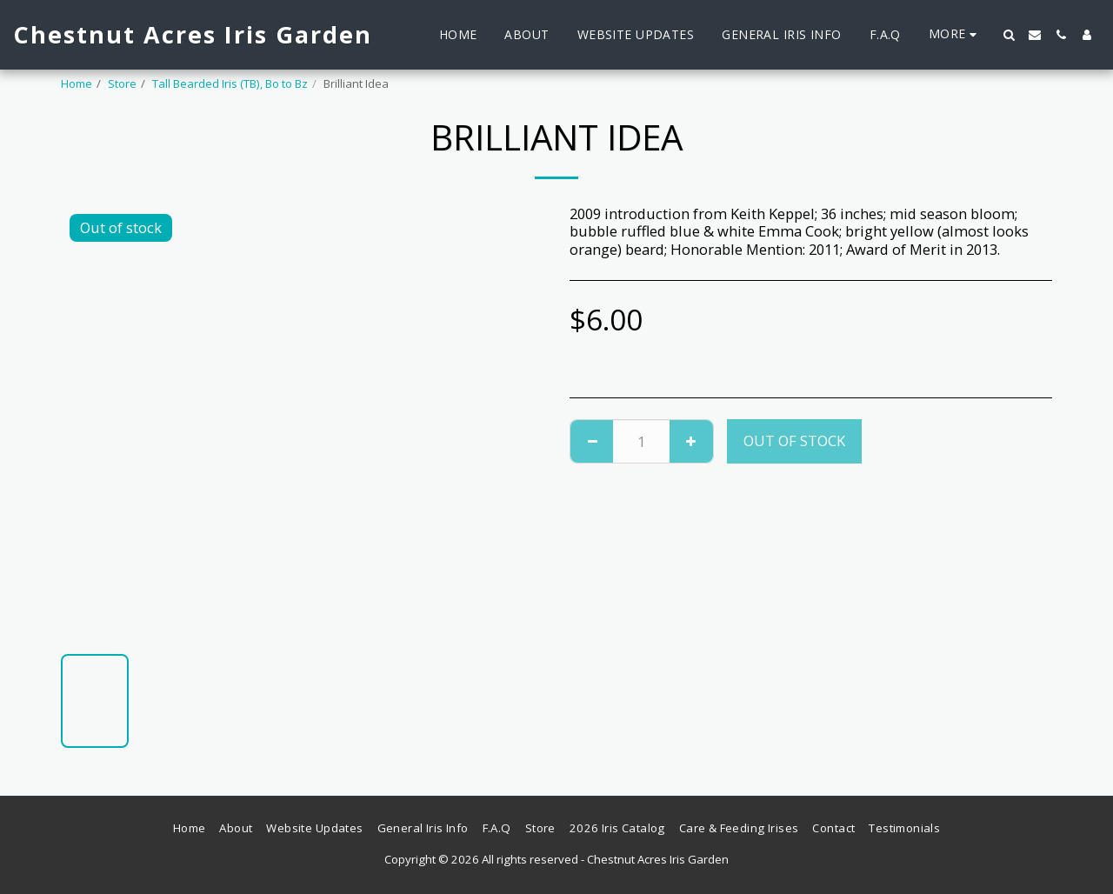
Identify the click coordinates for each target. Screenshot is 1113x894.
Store (122, 83)
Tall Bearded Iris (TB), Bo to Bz (230, 83)
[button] (1008, 35)
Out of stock (794, 440)
